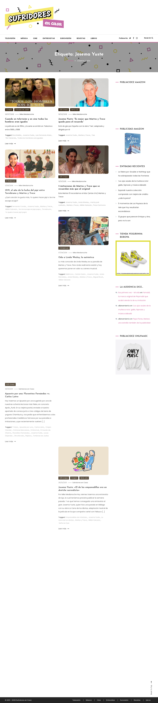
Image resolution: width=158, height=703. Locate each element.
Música (24, 38)
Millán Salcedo (86, 205)
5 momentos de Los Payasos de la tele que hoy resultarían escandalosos (133, 207)
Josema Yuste (28, 135)
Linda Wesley (83, 202)
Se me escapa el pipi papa (29, 216)
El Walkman (10, 187)
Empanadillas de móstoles (76, 524)
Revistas (81, 38)
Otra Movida (19, 442)
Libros (94, 38)
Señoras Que (64, 529)
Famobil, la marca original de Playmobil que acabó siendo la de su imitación (134, 296)
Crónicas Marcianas (21, 436)
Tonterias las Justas (41, 442)
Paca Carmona (99, 205)
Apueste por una (26, 434)
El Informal (35, 436)
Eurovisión (65, 38)
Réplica (28, 442)
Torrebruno (46, 216)
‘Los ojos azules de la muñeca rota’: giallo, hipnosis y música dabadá (133, 183)
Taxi (93, 135)
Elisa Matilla (16, 135)
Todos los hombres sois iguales (30, 138)
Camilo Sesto (80, 280)
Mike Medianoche (27, 114)
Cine (35, 38)
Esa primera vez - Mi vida (129, 292)
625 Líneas (64, 110)
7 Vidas (15, 434)
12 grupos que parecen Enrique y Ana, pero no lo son (134, 218)
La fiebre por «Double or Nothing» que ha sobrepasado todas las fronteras (134, 174)
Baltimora (69, 280)
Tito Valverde (10, 138)
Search (148, 38)
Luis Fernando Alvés (43, 135)
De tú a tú (74, 110)
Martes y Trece (84, 135)
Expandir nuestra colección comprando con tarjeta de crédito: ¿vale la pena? (133, 194)
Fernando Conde (19, 213)
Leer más (10, 143)
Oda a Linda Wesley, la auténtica (76, 264)
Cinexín (9, 110)
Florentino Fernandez (21, 439)
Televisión (10, 38)
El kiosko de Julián (22, 110)
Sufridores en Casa (26, 395)
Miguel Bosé (98, 283)
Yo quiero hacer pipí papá (16, 219)
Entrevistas (49, 38)
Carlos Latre (39, 434)
